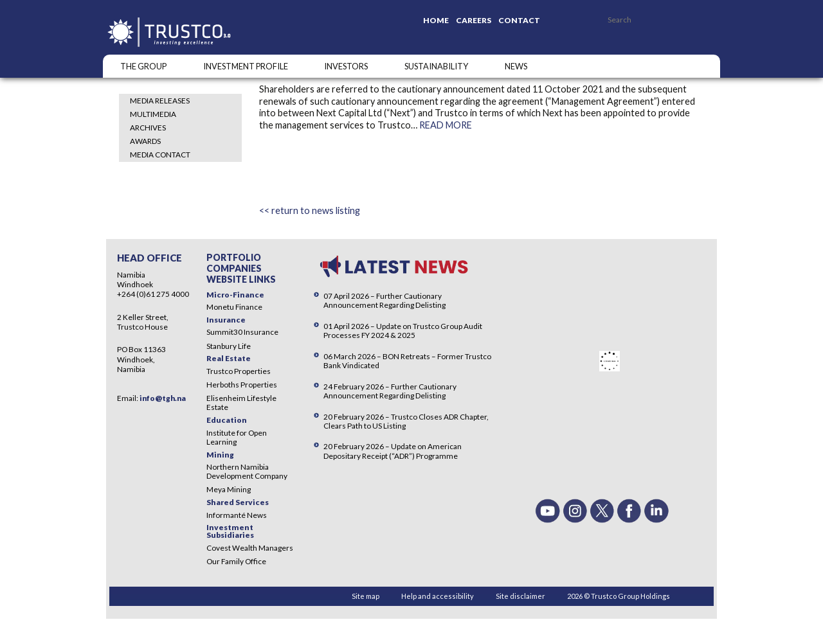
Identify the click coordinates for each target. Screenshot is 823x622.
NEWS (516, 66)
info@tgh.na (163, 398)
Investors (346, 66)
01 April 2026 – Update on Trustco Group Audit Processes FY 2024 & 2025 (402, 330)
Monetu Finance (234, 307)
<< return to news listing (309, 210)
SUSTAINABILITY (436, 66)
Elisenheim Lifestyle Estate (241, 402)
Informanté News (236, 515)
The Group (143, 66)
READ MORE (445, 125)
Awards (145, 141)
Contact (519, 20)
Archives (148, 127)
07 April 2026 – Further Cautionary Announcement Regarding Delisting (384, 300)
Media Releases (160, 100)
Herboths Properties (241, 384)
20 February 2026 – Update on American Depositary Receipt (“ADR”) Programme (392, 450)
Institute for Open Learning (236, 437)
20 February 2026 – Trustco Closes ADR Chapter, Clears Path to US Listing (406, 421)
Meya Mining (228, 489)
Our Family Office (236, 561)
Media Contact (160, 154)
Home (436, 20)
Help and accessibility (437, 596)
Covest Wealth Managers (249, 548)
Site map (365, 596)
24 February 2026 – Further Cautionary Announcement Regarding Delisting (390, 391)
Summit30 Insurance (242, 332)
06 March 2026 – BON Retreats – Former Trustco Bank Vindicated (407, 360)
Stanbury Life (228, 346)
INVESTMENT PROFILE (245, 66)
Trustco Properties (238, 371)
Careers (473, 20)
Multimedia (153, 114)
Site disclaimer (520, 596)
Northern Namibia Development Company (246, 471)
